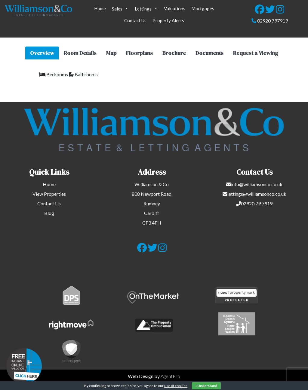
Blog (49, 213)
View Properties (49, 194)
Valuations (174, 8)
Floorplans (139, 53)
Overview (42, 53)
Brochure (174, 53)
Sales (120, 8)
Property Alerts (168, 20)
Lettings (146, 8)
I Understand (206, 385)
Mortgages (202, 8)
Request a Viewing (255, 53)
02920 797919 (272, 20)
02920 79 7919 (257, 203)
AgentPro (170, 376)
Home (100, 8)
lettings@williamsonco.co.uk (256, 194)
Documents (209, 53)
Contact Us (135, 20)
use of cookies (175, 385)
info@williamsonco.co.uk (256, 184)
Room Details (80, 53)
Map (111, 53)
